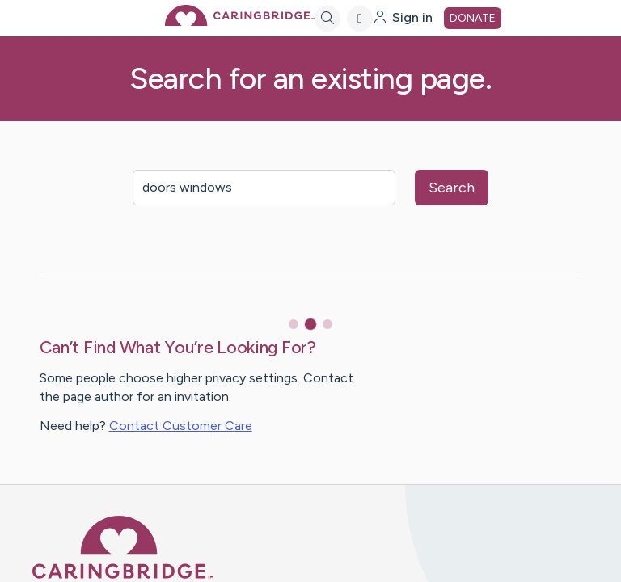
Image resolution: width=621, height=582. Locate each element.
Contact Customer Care (180, 425)
